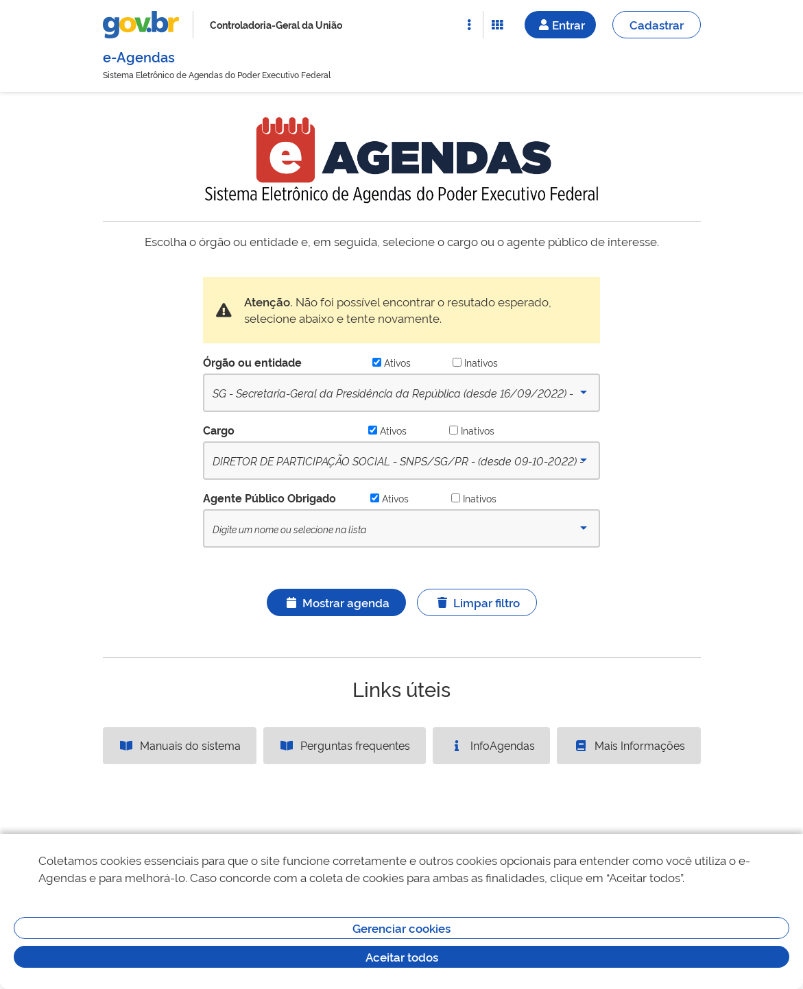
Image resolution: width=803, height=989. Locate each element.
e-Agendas (139, 56)
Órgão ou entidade (252, 361)
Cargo (219, 429)
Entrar (560, 24)
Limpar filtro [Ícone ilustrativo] (477, 602)
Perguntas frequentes (344, 745)
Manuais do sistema (179, 745)
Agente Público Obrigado (269, 497)
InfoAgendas (491, 745)
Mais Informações (629, 745)
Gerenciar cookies (401, 928)
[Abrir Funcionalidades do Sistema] (497, 25)
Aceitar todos (401, 956)
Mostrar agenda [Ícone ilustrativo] (336, 602)
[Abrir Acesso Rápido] (469, 25)
